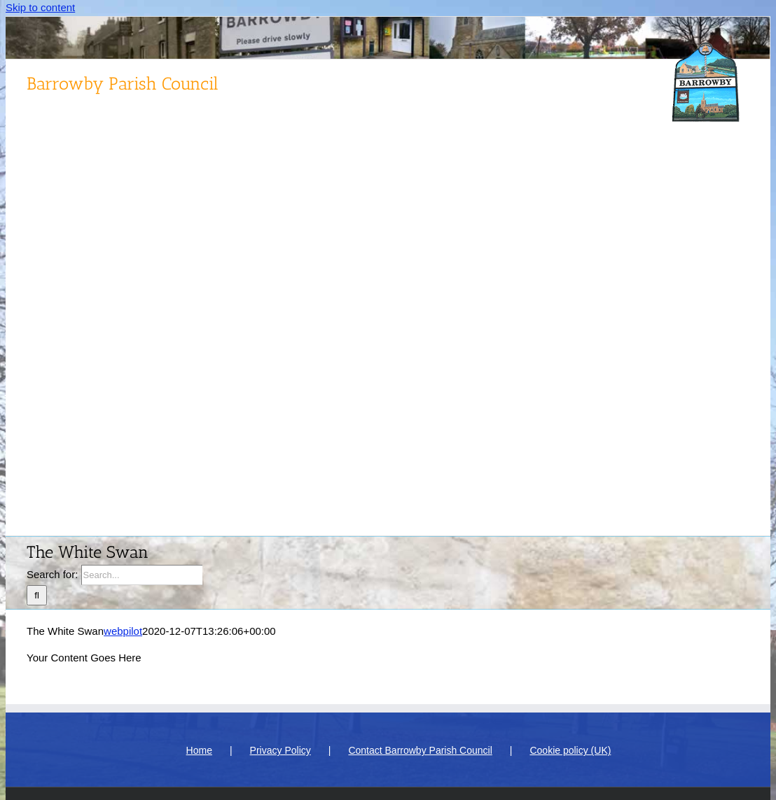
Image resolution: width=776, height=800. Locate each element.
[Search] (37, 595)
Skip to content (40, 7)
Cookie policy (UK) (570, 750)
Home (199, 750)
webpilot (123, 631)
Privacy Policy (280, 750)
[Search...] (141, 575)
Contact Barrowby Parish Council (420, 750)
